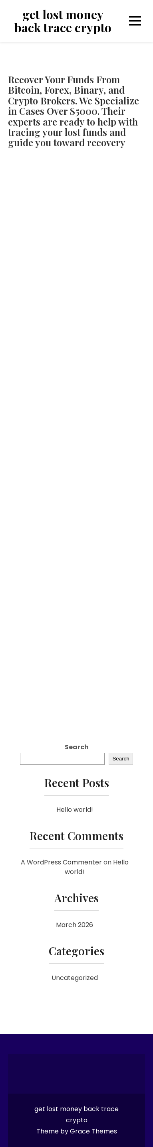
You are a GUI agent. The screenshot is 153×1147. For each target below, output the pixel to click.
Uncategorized (75, 977)
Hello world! (74, 809)
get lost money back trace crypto (62, 21)
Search (77, 747)
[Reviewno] (76, 435)
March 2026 (74, 924)
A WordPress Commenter (61, 862)
